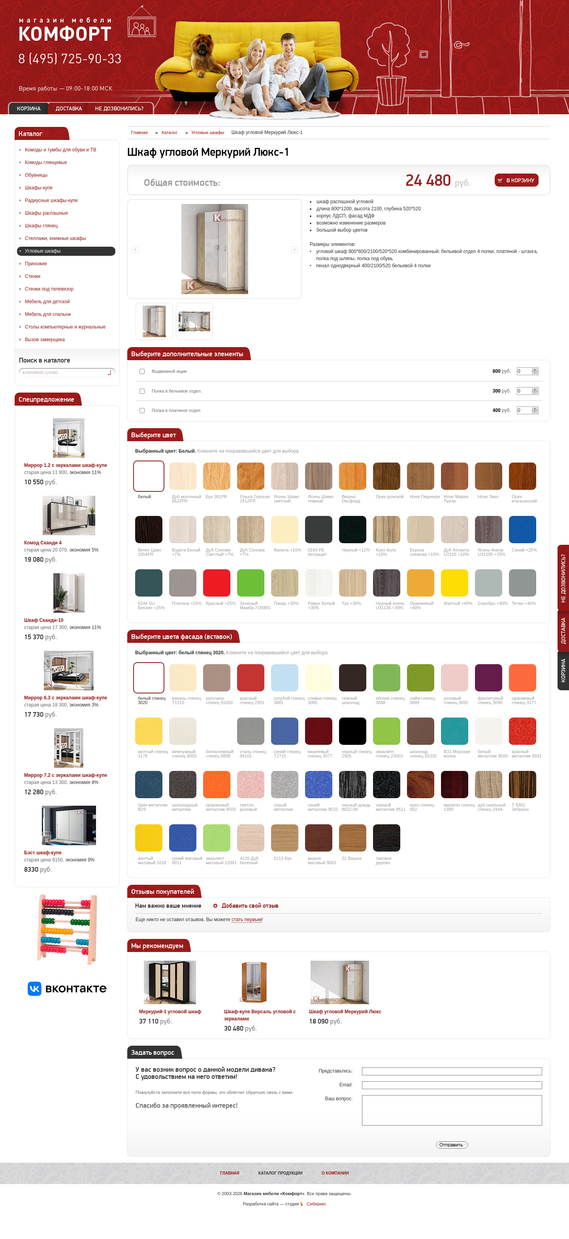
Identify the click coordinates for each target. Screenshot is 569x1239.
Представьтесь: (336, 1071)
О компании (335, 1173)
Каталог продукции (280, 1173)
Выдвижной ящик (169, 371)
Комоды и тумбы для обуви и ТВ (60, 150)
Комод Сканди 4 (43, 543)
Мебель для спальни (48, 314)
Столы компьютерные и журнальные (65, 327)
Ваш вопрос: (339, 1098)
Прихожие (36, 263)
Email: (346, 1085)
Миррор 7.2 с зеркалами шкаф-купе (65, 775)
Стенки (32, 276)
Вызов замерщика (45, 339)
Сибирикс (316, 1203)
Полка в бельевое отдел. (177, 391)
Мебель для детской (47, 301)
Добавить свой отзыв (250, 905)
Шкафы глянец (41, 226)
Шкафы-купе (39, 188)
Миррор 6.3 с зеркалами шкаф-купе (65, 698)
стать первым (247, 919)
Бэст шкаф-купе (43, 853)
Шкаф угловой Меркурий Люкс (345, 1011)
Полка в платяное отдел (176, 410)
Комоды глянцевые (46, 162)
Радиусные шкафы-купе (51, 200)
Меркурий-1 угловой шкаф (170, 1011)
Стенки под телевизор (49, 289)
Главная (229, 1173)
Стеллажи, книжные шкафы (55, 238)
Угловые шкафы (42, 251)
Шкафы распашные (46, 213)
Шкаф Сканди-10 (44, 620)
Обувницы (36, 175)
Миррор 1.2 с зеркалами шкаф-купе (65, 465)
